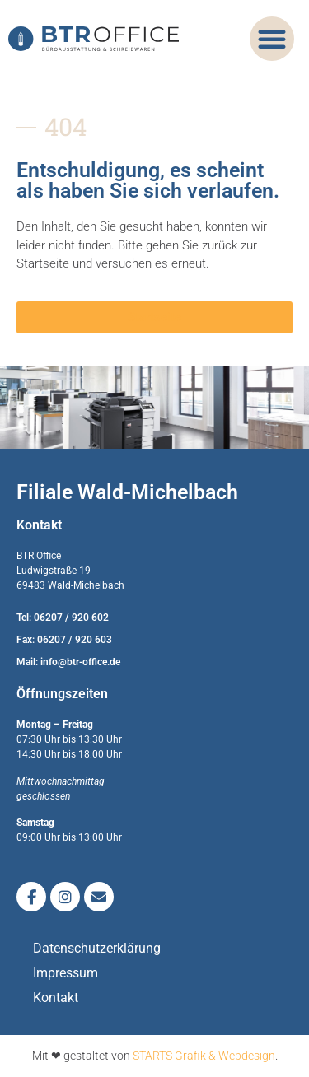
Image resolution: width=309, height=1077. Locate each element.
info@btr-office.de (80, 662)
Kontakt (55, 997)
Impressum (65, 973)
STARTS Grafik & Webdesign (204, 1055)
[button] (272, 38)
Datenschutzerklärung (97, 948)
